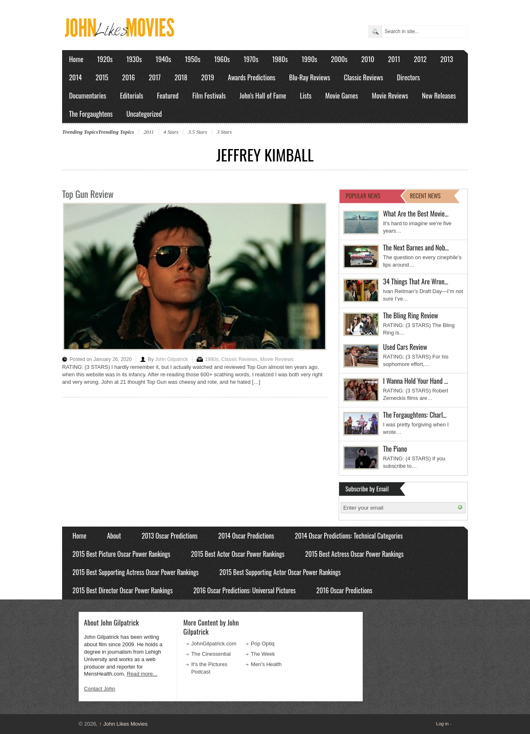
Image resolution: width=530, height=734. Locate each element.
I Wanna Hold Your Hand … (415, 380)
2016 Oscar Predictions (344, 590)
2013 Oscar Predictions (170, 536)
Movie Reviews (390, 95)
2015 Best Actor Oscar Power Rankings (237, 554)
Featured (167, 95)
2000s (339, 59)
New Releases (439, 95)
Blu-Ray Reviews (309, 77)
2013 (446, 59)
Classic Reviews (363, 77)
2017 (155, 77)
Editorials (131, 95)
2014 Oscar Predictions (246, 536)
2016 (128, 77)
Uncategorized (144, 113)
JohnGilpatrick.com (213, 643)
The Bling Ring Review (410, 315)
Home (76, 59)
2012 (420, 59)
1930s (134, 59)
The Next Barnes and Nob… (416, 247)
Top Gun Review (87, 193)
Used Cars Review (405, 347)
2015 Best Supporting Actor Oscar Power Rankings (280, 572)
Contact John (99, 689)
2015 (102, 77)
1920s (105, 59)
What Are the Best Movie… (415, 213)
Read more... (142, 674)
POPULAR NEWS (363, 195)
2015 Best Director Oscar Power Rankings (122, 590)
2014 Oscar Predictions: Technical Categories (349, 536)
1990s (309, 59)
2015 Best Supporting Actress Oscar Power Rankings (135, 572)
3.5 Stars (197, 132)
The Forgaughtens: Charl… (415, 414)
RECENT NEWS (425, 195)
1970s (250, 59)
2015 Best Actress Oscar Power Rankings (354, 554)
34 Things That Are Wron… (415, 281)
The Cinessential (211, 654)
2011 (394, 59)
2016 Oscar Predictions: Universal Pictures (244, 590)
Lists (305, 95)
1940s (163, 59)
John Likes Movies (123, 724)
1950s (192, 59)
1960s (222, 59)
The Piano (395, 448)
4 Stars (171, 132)
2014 (75, 77)
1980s (280, 59)
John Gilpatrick (171, 359)
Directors (408, 77)
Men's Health (266, 664)
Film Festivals (209, 95)
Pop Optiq (263, 643)
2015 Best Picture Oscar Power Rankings (121, 554)
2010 (367, 59)
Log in (442, 723)
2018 (180, 77)
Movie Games (341, 95)
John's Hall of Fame (262, 95)
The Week (263, 654)
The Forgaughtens (91, 113)
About (114, 536)
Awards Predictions (251, 77)
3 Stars (224, 132)
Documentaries (87, 95)
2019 (207, 77)
